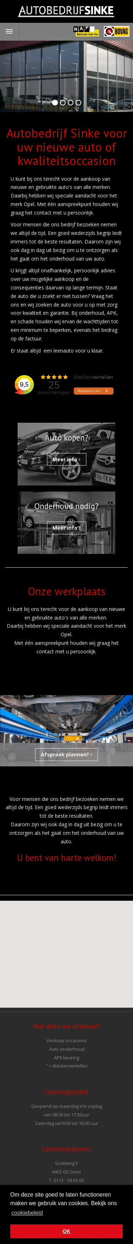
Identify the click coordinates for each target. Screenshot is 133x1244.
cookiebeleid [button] (27, 1213)
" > (67, 1066)
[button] (66, 947)
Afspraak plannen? (66, 754)
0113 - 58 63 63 (69, 1180)
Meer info (66, 459)
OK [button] (67, 1231)
